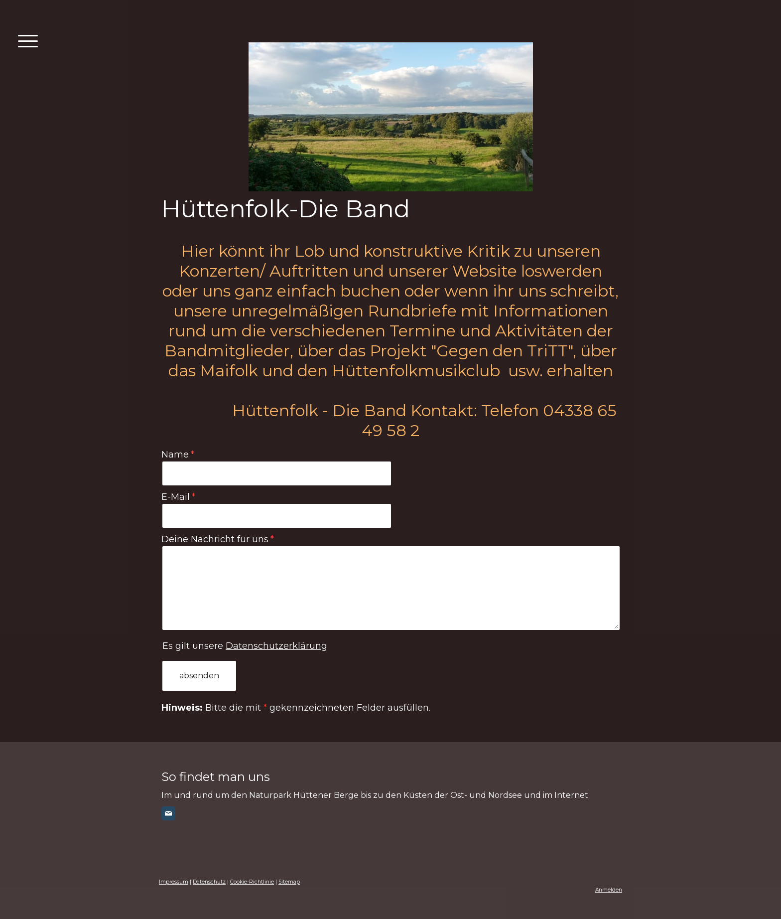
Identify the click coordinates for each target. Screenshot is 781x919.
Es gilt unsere (244, 645)
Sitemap (289, 882)
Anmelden (608, 890)
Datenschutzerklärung (276, 645)
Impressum (173, 882)
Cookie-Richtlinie (252, 882)
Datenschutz (209, 882)
